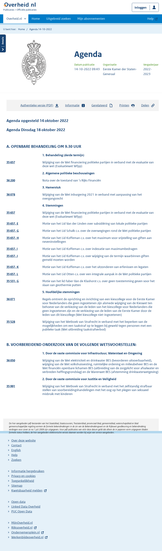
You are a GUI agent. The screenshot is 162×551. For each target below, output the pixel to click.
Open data (18, 502)
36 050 (10, 360)
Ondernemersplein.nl (25, 532)
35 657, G (12, 231)
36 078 (10, 195)
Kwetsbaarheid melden (27, 490)
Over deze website (23, 440)
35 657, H (12, 238)
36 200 (10, 180)
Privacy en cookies (23, 476)
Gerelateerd (102, 105)
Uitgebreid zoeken (58, 19)
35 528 (10, 322)
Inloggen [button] (141, 7)
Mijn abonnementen (91, 19)
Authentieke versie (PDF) (39, 106)
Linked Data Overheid (25, 507)
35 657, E (12, 224)
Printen (127, 105)
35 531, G (12, 281)
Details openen (3, 43)
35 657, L (12, 274)
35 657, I (12, 249)
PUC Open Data (21, 511)
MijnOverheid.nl (22, 523)
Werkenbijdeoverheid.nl (27, 537)
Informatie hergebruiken (27, 471)
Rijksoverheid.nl (21, 528)
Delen (148, 105)
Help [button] (150, 19)
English (16, 450)
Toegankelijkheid (22, 481)
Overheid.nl (14, 19)
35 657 (10, 162)
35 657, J (12, 256)
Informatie (75, 105)
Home (36, 19)
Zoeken (16, 460)
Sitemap (16, 486)
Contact (16, 445)
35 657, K (12, 267)
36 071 (10, 299)
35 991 (10, 386)
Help (14, 455)
